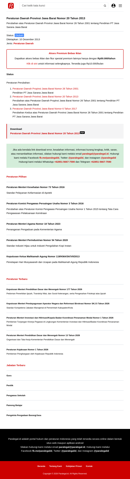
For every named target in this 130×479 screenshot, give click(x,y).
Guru (8, 375)
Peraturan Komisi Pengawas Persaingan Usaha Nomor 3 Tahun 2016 (44, 203)
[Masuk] (113, 6)
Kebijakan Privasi (74, 466)
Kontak (89, 466)
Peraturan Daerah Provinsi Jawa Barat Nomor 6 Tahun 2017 (45, 108)
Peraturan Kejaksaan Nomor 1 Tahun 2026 (27, 349)
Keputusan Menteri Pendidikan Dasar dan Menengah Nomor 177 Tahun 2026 (44, 289)
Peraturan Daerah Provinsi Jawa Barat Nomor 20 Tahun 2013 (45, 96)
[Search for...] (60, 5)
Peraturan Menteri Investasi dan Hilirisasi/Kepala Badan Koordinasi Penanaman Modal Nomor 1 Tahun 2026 (59, 318)
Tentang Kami (55, 466)
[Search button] (105, 6)
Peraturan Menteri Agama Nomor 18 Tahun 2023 (33, 224)
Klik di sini (32, 63)
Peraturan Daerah (24, 43)
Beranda (41, 466)
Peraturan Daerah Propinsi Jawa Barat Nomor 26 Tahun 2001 (45, 88)
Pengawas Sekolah (15, 395)
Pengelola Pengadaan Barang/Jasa (23, 415)
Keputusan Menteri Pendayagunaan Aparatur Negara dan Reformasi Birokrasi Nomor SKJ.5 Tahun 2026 (57, 303)
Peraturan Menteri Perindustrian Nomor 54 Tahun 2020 (37, 240)
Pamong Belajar (14, 405)
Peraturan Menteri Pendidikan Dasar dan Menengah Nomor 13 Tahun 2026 (43, 335)
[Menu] (120, 5)
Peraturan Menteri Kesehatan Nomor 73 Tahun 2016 (35, 187)
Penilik (9, 385)
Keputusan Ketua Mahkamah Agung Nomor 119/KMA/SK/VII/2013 (43, 256)
